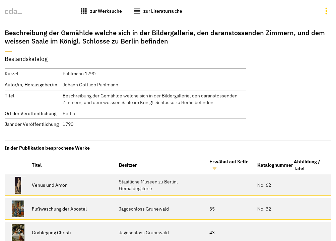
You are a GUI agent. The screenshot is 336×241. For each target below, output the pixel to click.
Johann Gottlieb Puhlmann (90, 84)
